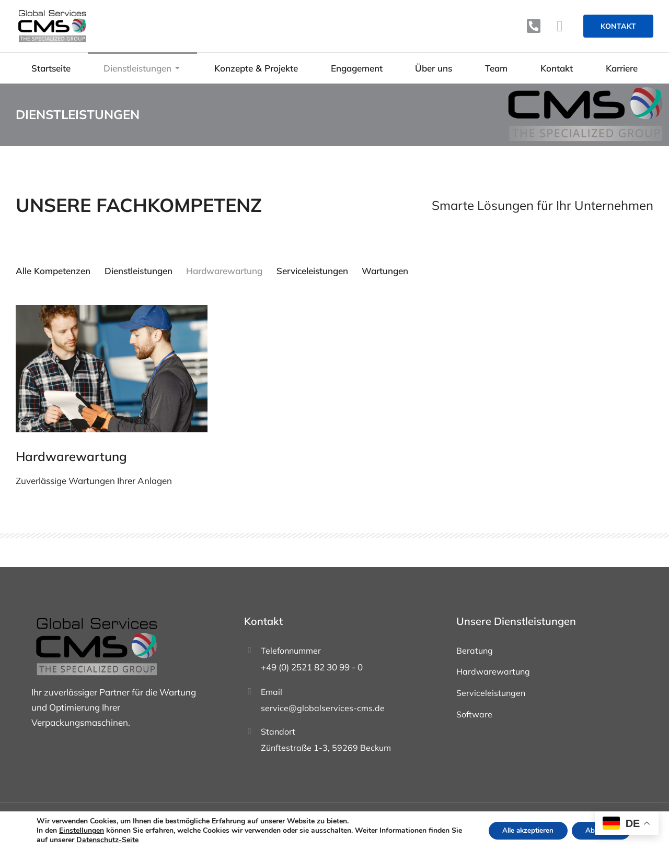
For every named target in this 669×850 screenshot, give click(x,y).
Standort (278, 732)
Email (271, 693)
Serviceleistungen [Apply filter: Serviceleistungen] (317, 270)
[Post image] (111, 369)
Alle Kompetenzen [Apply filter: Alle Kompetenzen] (53, 270)
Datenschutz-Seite (120, 840)
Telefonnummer (291, 651)
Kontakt (618, 26)
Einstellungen (81, 830)
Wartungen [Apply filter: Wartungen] (392, 270)
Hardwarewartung (71, 457)
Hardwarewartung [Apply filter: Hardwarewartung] (228, 270)
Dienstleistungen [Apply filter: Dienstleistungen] (140, 270)
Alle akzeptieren (521, 830)
